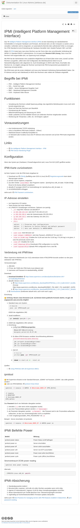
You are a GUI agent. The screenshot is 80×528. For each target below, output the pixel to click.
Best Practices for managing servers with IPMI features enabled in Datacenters (40, 498)
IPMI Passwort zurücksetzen (23, 192)
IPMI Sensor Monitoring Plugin (21, 150)
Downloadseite (15, 291)
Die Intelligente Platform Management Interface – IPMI (28, 148)
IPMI (12, 51)
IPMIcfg (22, 176)
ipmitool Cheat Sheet (32, 384)
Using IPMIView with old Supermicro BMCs (25, 369)
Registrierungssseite (57, 176)
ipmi (15, 9)
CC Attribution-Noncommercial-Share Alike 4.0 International (16, 522)
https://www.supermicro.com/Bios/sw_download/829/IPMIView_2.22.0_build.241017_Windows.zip (47, 289)
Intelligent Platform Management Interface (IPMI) (25, 42)
